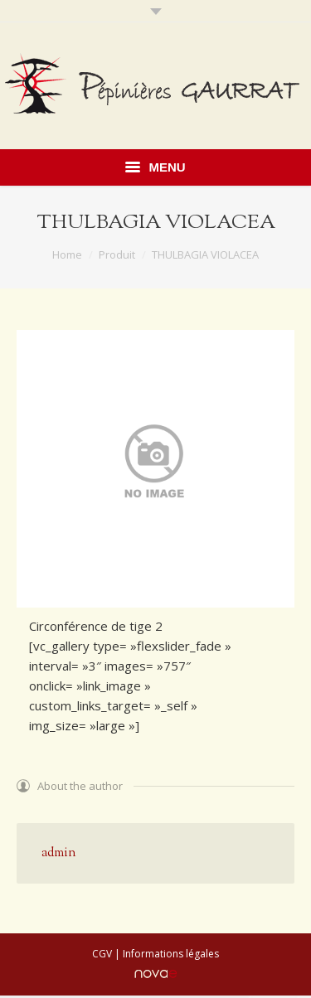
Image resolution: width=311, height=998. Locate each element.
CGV (102, 954)
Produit (117, 254)
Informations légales (171, 954)
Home (67, 254)
